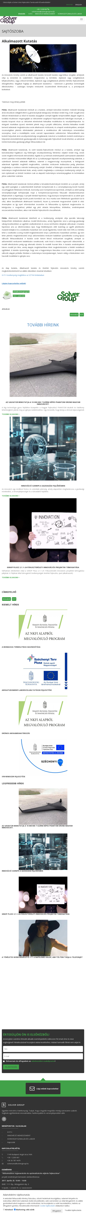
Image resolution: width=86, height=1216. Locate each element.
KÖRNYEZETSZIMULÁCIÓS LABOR (70, 14)
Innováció (74, 314)
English (78, 5)
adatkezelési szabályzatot (43, 1061)
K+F (81, 314)
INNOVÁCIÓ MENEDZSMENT (45, 14)
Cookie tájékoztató (47, 1206)
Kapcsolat (11, 1142)
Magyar (69, 5)
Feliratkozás (11, 1067)
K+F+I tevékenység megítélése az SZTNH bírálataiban (23, 275)
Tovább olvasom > (10, 414)
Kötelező (8, 1209)
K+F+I (30, 14)
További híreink (43, 324)
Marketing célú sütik (24, 1209)
